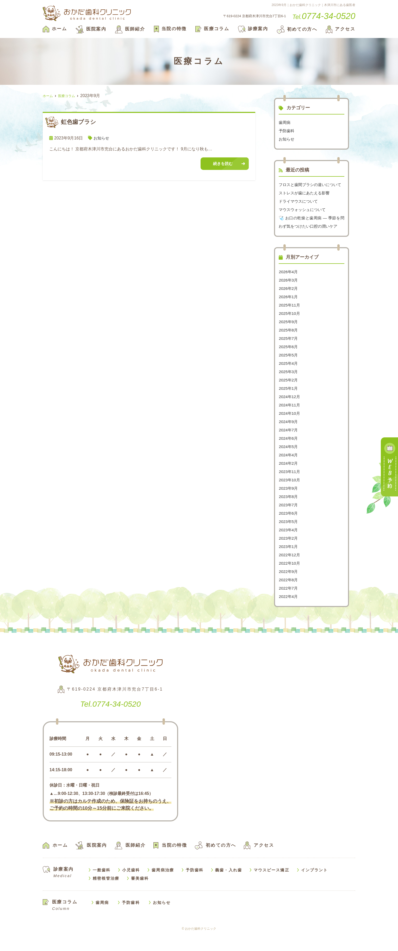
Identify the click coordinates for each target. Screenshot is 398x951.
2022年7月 (289, 605)
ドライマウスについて (299, 209)
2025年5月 (289, 371)
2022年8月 (289, 596)
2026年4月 (289, 288)
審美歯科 (140, 895)
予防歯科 (287, 131)
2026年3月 (289, 297)
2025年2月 (289, 396)
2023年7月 (289, 521)
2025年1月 (289, 405)
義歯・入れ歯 (228, 886)
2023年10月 (290, 496)
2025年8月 (289, 346)
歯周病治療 (163, 886)
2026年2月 (289, 305)
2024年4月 (289, 471)
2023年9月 (289, 505)
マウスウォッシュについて (304, 218)
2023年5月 (289, 538)
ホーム (55, 28)
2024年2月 (289, 480)
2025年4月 (289, 380)
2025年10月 (290, 330)
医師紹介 (130, 29)
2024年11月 (290, 421)
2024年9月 (289, 438)
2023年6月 (289, 530)
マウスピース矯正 (271, 886)
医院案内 (91, 29)
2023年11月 (290, 488)
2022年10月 (290, 580)
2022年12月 (290, 571)
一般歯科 (101, 886)
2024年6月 (289, 455)
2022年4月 (289, 613)
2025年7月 (289, 355)
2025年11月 (290, 322)
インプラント (314, 886)
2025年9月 (289, 338)
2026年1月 (289, 313)
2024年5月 (289, 463)
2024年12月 (290, 413)
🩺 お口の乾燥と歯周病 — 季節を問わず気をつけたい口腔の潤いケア (311, 234)
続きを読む (222, 164)
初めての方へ (297, 29)
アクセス (340, 29)
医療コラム (212, 28)
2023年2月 (289, 555)
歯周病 (285, 122)
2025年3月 (289, 388)
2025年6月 (289, 363)
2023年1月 (289, 563)
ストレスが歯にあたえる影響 (306, 201)
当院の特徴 (170, 28)
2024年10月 (290, 430)
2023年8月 (289, 513)
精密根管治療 (106, 895)
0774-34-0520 (110, 719)
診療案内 (253, 28)
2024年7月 (289, 446)
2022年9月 (289, 588)
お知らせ (102, 138)
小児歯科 (131, 886)
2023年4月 (289, 546)
